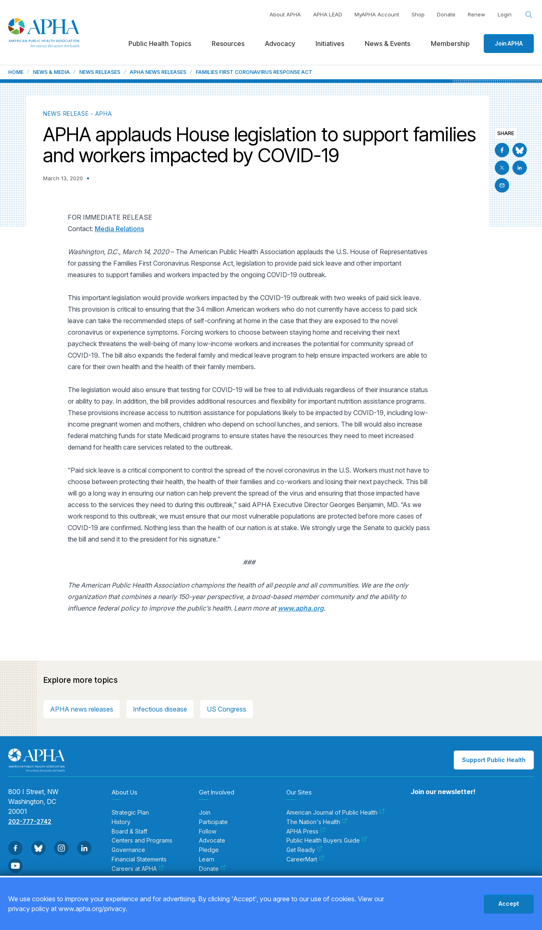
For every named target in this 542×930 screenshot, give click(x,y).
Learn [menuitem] (206, 859)
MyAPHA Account (376, 14)
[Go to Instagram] (61, 848)
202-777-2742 (29, 821)
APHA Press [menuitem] (306, 831)
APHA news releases (81, 709)
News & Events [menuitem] (387, 43)
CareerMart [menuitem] (305, 859)
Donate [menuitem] (212, 869)
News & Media (51, 72)
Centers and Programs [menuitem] (142, 840)
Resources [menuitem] (228, 43)
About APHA (285, 14)
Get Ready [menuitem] (304, 850)
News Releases (99, 72)
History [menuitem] (121, 822)
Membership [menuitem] (450, 43)
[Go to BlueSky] (519, 150)
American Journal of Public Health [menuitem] (335, 812)
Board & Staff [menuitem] (129, 831)
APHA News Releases (158, 72)
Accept (509, 903)
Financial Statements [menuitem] (139, 859)
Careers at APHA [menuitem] (138, 869)
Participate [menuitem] (213, 822)
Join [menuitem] (204, 812)
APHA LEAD (327, 14)
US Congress (226, 709)
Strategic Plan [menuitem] (130, 812)
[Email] (502, 185)
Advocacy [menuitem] (280, 43)
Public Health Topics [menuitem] (159, 43)
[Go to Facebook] (502, 150)
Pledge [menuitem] (209, 850)
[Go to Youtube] (15, 866)
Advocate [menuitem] (212, 840)
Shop (418, 14)
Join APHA (509, 43)
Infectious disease (160, 709)
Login (505, 14)
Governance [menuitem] (128, 850)
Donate (446, 14)
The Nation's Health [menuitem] (317, 822)
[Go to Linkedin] (519, 168)
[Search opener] (529, 15)
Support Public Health (494, 759)
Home (15, 72)
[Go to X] (502, 168)
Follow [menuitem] (207, 831)
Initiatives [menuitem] (330, 43)
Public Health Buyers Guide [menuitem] (326, 840)
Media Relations (119, 229)
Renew (476, 14)
